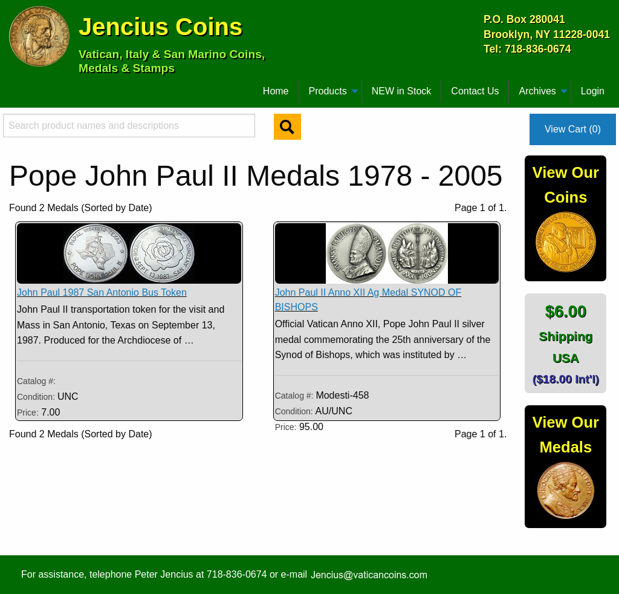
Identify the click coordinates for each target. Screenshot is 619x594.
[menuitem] (14, 86)
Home (276, 91)
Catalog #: (36, 381)
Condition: (37, 397)
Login (592, 91)
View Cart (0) (573, 129)
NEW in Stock (402, 91)
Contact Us (475, 91)
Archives (537, 91)
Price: (28, 412)
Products (328, 91)
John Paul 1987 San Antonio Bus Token (102, 292)
